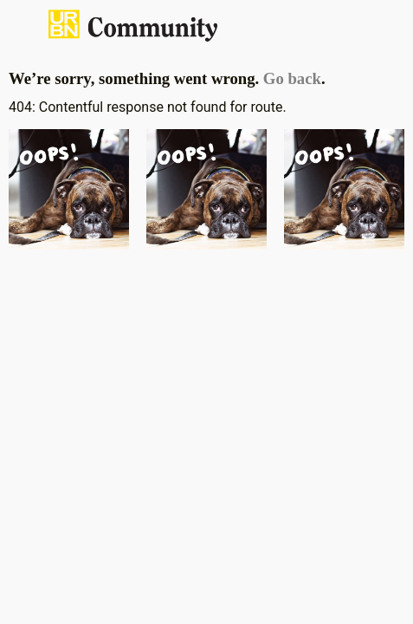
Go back (292, 78)
